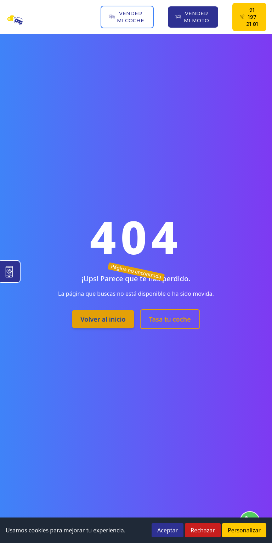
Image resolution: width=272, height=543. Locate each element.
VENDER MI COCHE (126, 17)
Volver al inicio (102, 319)
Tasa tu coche (170, 319)
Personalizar (244, 530)
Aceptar (167, 530)
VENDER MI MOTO (192, 17)
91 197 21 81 (248, 17)
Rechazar (203, 530)
